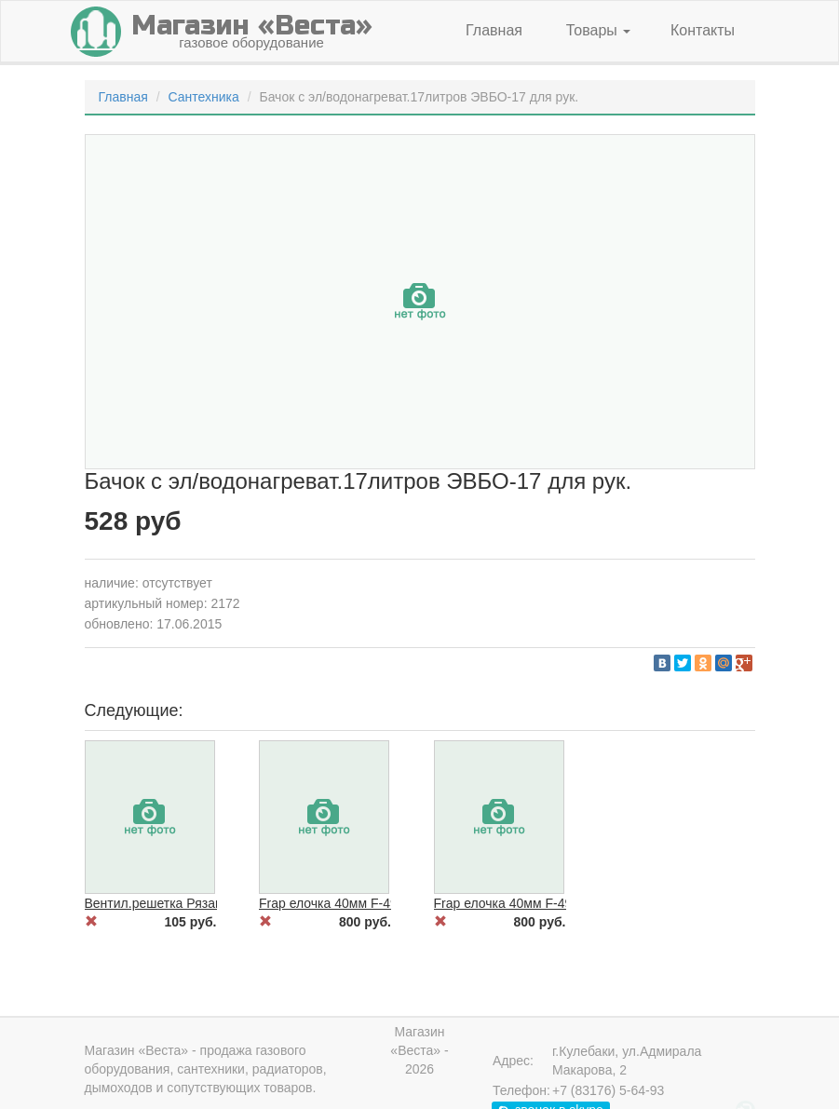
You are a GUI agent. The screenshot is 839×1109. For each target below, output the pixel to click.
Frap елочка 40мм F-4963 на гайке (537, 903)
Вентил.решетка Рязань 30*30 (176, 903)
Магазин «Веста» (137, 1050)
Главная (494, 30)
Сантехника (203, 96)
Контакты (702, 30)
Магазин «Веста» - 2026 (419, 1050)
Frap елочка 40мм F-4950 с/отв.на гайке (379, 903)
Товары (598, 30)
